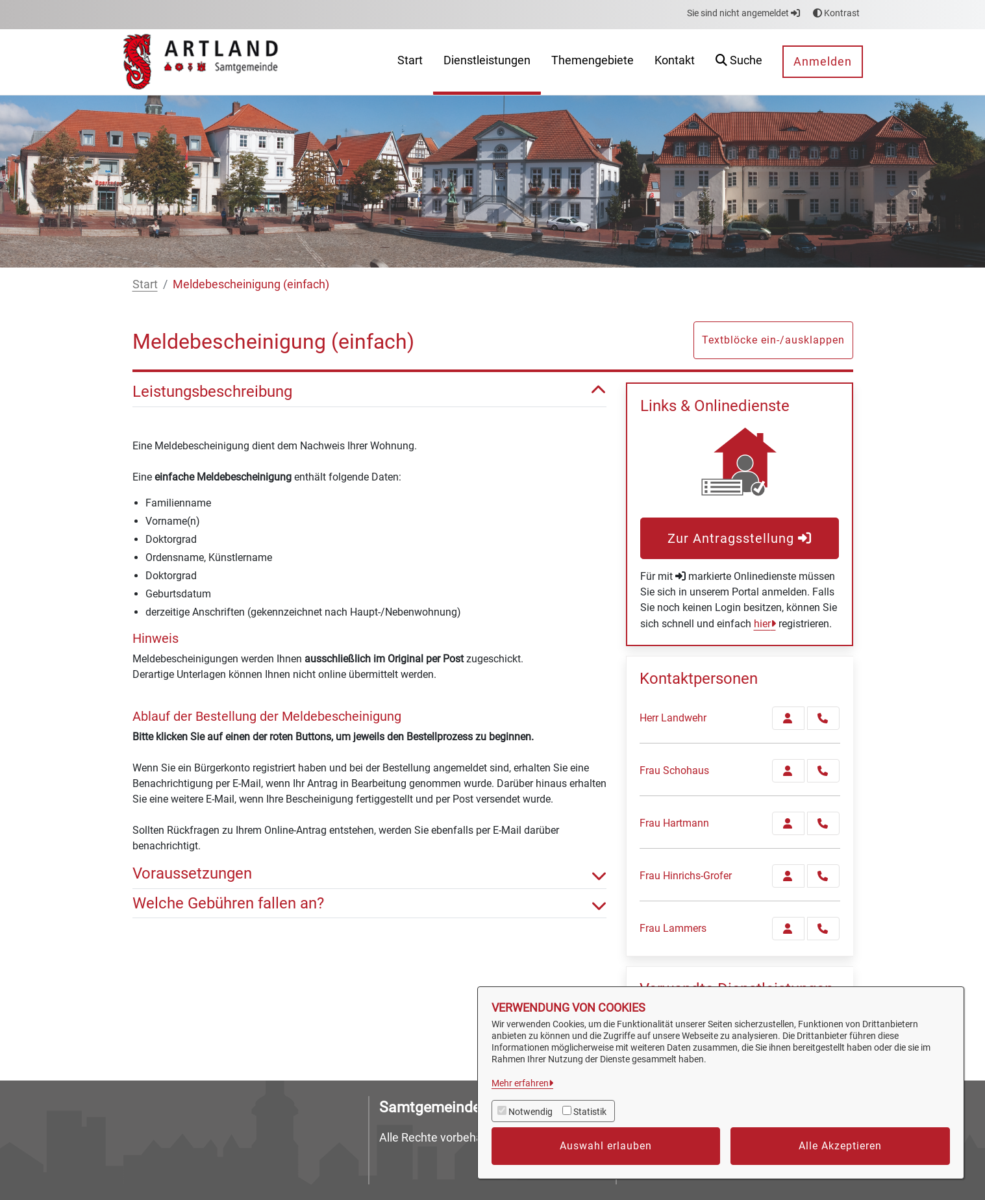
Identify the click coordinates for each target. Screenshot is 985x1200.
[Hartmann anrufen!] (823, 823)
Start (145, 284)
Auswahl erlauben (606, 1146)
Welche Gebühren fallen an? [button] (369, 903)
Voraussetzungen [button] (369, 873)
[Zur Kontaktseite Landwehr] (788, 718)
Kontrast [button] (836, 13)
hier (762, 624)
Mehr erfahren (520, 1083)
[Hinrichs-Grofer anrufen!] (823, 876)
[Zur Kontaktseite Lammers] (788, 928)
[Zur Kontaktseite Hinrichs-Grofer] (788, 876)
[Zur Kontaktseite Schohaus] (788, 770)
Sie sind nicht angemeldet (743, 13)
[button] (739, 62)
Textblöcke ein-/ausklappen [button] (773, 340)
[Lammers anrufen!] (823, 928)
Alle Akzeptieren (840, 1146)
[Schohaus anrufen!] (823, 770)
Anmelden (822, 61)
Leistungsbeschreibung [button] (369, 391)
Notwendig (530, 1111)
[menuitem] (410, 62)
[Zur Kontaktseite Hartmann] (788, 823)
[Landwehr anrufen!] (823, 718)
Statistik (589, 1111)
